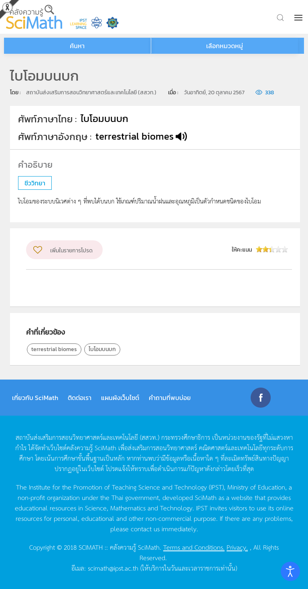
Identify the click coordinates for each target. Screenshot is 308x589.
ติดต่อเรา (79, 397)
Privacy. (237, 547)
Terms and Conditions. (194, 547)
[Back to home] (34, 17)
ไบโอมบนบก (102, 349)
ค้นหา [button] (77, 46)
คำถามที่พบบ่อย (170, 397)
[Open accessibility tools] (290, 571)
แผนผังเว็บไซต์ (120, 397)
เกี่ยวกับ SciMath (35, 397)
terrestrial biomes (54, 349)
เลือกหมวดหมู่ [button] (224, 46)
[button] (299, 18)
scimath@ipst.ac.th (113, 568)
